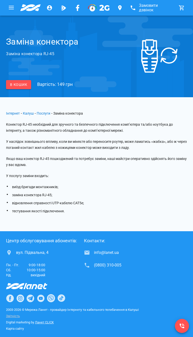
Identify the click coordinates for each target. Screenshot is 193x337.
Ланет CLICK (44, 322)
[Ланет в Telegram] (30, 298)
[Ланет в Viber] (51, 298)
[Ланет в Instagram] (20, 298)
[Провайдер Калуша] (30, 8)
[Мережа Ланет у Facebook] (78, 8)
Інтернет (13, 113)
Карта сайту (15, 328)
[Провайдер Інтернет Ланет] (32, 286)
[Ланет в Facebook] (10, 298)
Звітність (13, 316)
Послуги (43, 113)
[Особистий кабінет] (49, 8)
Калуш (28, 113)
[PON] (99, 8)
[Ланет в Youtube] (41, 298)
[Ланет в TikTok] (61, 298)
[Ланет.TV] (64, 8)
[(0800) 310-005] (182, 326)
